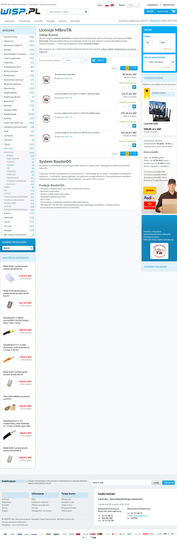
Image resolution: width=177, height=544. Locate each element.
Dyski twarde (20, 158)
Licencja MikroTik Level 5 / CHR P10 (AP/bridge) (77, 113)
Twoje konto (66, 505)
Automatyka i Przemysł (19, 54)
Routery (19, 105)
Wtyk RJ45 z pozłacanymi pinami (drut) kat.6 (15, 449)
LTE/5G (19, 193)
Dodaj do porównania (127, 83)
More (29, 283)
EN (112, 5)
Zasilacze (20, 184)
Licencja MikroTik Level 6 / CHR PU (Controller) (77, 132)
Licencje (20, 165)
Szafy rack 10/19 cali (19, 122)
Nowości (10, 21)
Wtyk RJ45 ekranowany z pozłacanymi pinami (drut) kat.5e (16, 293)
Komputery (19, 75)
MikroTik (19, 148)
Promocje (24, 21)
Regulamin (6, 502)
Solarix (19, 213)
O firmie (5, 499)
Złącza (19, 144)
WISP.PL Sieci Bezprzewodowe (17, 519)
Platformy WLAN (19, 97)
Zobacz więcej (165, 522)
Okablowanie (19, 92)
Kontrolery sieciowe (19, 79)
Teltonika (19, 217)
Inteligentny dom (19, 67)
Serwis (63, 21)
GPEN (19, 187)
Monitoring (19, 88)
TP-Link (19, 226)
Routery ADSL (19, 110)
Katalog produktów (40, 502)
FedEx (150, 198)
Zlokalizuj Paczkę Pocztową (156, 180)
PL (107, 5)
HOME (2, 21)
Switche (19, 118)
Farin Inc (24, 525)
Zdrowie (19, 140)
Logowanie (152, 5)
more (172, 130)
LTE (20, 168)
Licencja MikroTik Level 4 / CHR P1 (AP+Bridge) (77, 93)
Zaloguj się (66, 499)
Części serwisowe (19, 58)
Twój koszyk (66, 510)
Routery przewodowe (19, 200)
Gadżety (20, 161)
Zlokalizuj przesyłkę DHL (154, 171)
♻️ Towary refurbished (19, 234)
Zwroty (35, 508)
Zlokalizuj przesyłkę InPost (155, 177)
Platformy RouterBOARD (19, 196)
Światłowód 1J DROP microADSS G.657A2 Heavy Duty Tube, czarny (16, 320)
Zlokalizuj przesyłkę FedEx (155, 174)
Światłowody (19, 114)
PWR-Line (20, 174)
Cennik (38, 21)
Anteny (19, 49)
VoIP (19, 131)
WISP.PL (20, 11)
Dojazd (51, 21)
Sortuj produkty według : (50, 60)
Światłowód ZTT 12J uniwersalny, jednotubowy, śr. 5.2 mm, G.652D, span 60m (16, 423)
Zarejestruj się (67, 502)
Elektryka (19, 62)
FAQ (33, 499)
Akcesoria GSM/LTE (19, 45)
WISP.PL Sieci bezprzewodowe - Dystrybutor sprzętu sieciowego (28, 4)
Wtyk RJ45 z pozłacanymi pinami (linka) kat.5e (15, 373)
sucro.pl (15, 525)
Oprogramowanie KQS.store (14, 522)
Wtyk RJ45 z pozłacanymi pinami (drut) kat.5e (15, 267)
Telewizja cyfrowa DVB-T (19, 127)
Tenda (19, 222)
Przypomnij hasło (68, 508)
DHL (150, 190)
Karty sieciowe (19, 71)
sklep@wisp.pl (141, 515)
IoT (19, 190)
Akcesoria (19, 41)
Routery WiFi (19, 203)
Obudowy (20, 171)
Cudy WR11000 (151, 123)
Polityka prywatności (40, 505)
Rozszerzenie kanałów (65, 74)
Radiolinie (19, 101)
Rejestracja (168, 5)
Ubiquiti (19, 230)
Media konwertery (19, 84)
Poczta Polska (150, 205)
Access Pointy (19, 36)
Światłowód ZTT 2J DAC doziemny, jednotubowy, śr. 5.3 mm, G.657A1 (16, 347)
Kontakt (75, 21)
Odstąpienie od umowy (42, 510)
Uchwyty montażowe (20, 180)
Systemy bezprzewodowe (19, 209)
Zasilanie (19, 135)
